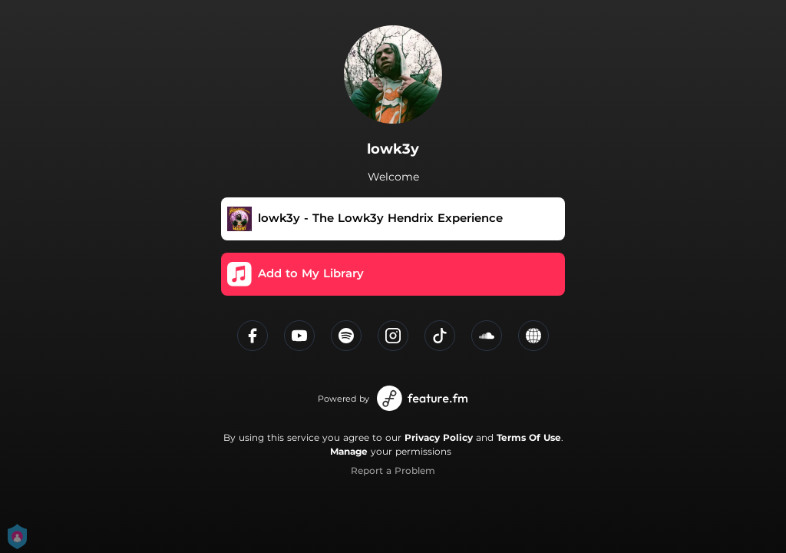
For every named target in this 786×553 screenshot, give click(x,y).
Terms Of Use (529, 437)
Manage (349, 451)
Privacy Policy (439, 437)
